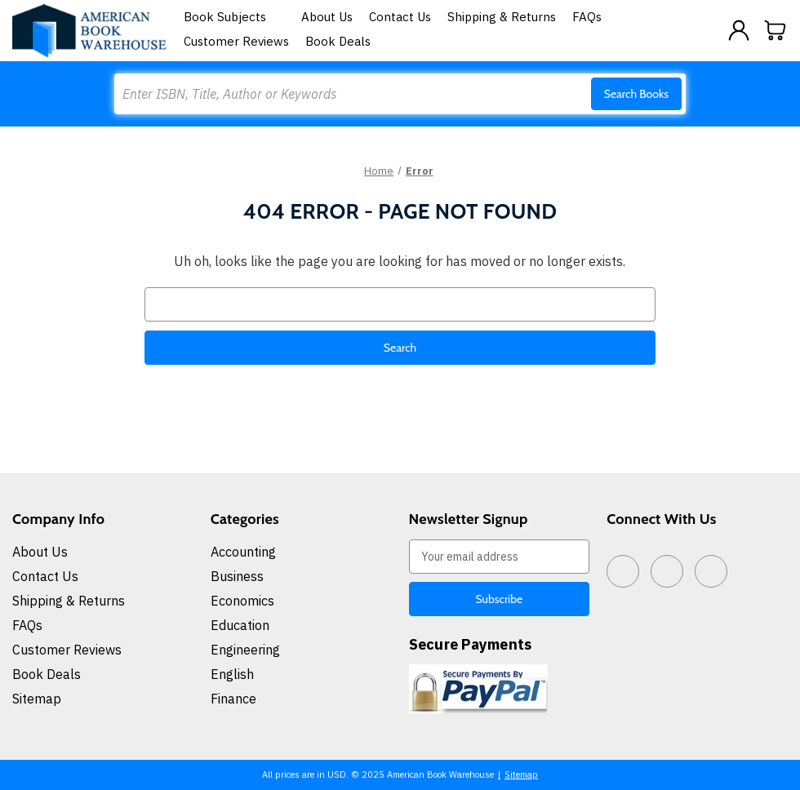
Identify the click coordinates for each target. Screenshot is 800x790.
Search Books (636, 94)
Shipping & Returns (501, 16)
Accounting (243, 552)
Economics (242, 600)
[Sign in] (739, 30)
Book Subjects (234, 16)
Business (237, 576)
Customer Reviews (236, 41)
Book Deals (338, 41)
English (232, 674)
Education (240, 625)
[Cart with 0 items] (775, 30)
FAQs (587, 16)
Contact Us (400, 16)
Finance (233, 698)
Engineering (245, 649)
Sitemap (36, 698)
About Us (327, 16)
